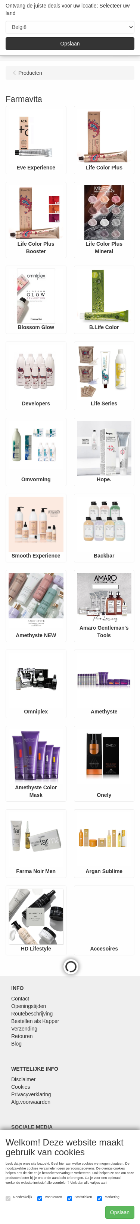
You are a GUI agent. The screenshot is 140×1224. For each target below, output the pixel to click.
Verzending (24, 1029)
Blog (16, 1044)
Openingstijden (28, 1006)
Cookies (20, 1087)
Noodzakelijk (19, 1198)
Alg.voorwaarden (30, 1102)
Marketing (108, 1198)
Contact (20, 999)
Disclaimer (23, 1079)
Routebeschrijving (32, 1014)
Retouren (22, 1036)
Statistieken (79, 1198)
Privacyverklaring (31, 1094)
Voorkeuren (49, 1198)
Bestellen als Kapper (35, 1021)
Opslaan (70, 44)
